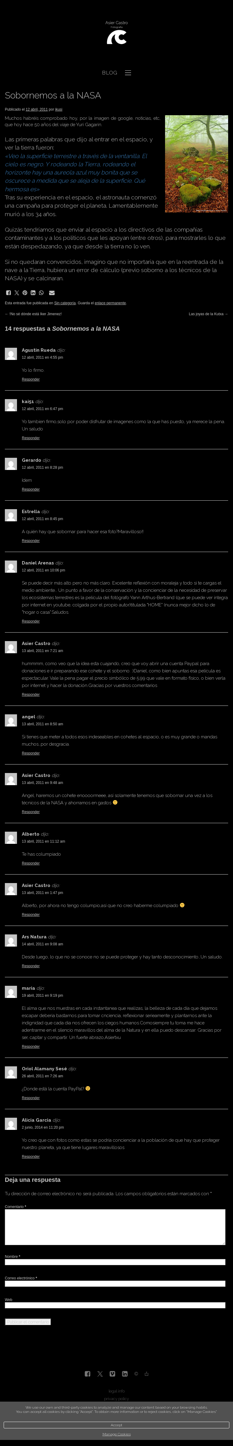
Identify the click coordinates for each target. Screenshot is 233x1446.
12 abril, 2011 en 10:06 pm (43, 570)
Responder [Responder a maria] (31, 1046)
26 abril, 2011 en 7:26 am (42, 1076)
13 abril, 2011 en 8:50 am (42, 724)
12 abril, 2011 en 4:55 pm (42, 357)
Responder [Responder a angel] (31, 753)
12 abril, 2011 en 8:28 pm (42, 467)
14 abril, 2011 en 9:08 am (42, 944)
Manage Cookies (117, 1434)
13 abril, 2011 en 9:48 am (42, 783)
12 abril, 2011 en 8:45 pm (42, 519)
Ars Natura (34, 937)
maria (28, 988)
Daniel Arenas (38, 563)
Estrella (31, 511)
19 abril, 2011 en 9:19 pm (42, 995)
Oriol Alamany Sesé (44, 1069)
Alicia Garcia (36, 1120)
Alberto (30, 834)
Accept (116, 1425)
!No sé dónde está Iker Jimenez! (33, 314)
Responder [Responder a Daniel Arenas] (31, 621)
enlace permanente (110, 303)
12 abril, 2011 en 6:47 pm (42, 409)
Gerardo (31, 460)
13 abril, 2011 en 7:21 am (42, 651)
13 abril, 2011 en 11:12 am (43, 841)
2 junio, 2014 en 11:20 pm (43, 1127)
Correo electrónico (21, 1278)
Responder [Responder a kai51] (31, 438)
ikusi (58, 109)
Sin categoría (65, 303)
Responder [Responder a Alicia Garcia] (31, 1156)
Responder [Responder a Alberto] (31, 863)
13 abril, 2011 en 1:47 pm (42, 893)
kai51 (28, 401)
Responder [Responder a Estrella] (31, 541)
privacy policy (116, 1398)
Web (8, 1300)
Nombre (12, 1256)
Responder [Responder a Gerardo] (31, 489)
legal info (117, 1391)
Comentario (15, 1207)
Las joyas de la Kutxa (208, 314)
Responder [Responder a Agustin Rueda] (31, 379)
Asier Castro (36, 643)
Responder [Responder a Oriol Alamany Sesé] (31, 1098)
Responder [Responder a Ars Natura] (31, 966)
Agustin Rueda (39, 350)
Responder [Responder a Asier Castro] (31, 694)
